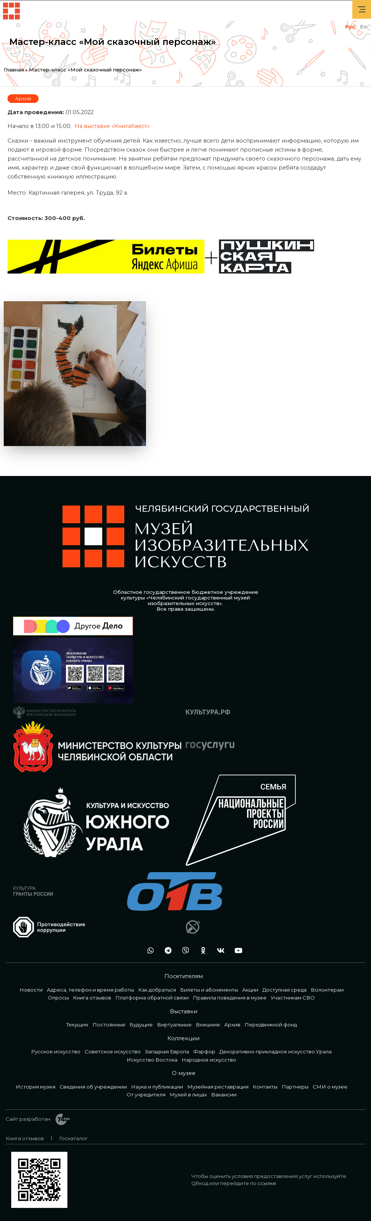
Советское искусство (113, 1051)
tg (166, 950)
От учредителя (146, 1095)
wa (148, 950)
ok (201, 950)
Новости (31, 990)
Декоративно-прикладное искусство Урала (275, 1051)
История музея (35, 1087)
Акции (250, 990)
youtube (236, 950)
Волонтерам (327, 990)
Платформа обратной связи (152, 998)
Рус (350, 27)
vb (183, 950)
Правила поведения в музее (230, 998)
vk (218, 950)
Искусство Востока (152, 1060)
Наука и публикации (157, 1087)
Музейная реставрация (218, 1087)
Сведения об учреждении (93, 1087)
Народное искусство (209, 1060)
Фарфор (204, 1051)
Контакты (265, 1087)
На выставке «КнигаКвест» (112, 126)
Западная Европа (167, 1051)
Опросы (58, 998)
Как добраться (157, 990)
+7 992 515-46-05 (130, 950)
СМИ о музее (330, 1087)
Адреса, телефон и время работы (90, 990)
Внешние (208, 1025)
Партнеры (295, 1087)
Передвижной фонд (270, 1025)
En (363, 27)
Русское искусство (55, 1051)
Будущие (141, 1025)
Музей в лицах (188, 1095)
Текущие (77, 1025)
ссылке (267, 1183)
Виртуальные (174, 1025)
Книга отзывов (92, 998)
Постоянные (108, 1025)
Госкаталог (73, 1138)
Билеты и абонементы (209, 990)
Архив (23, 98)
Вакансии (224, 1095)
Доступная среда (284, 990)
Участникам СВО (293, 998)
